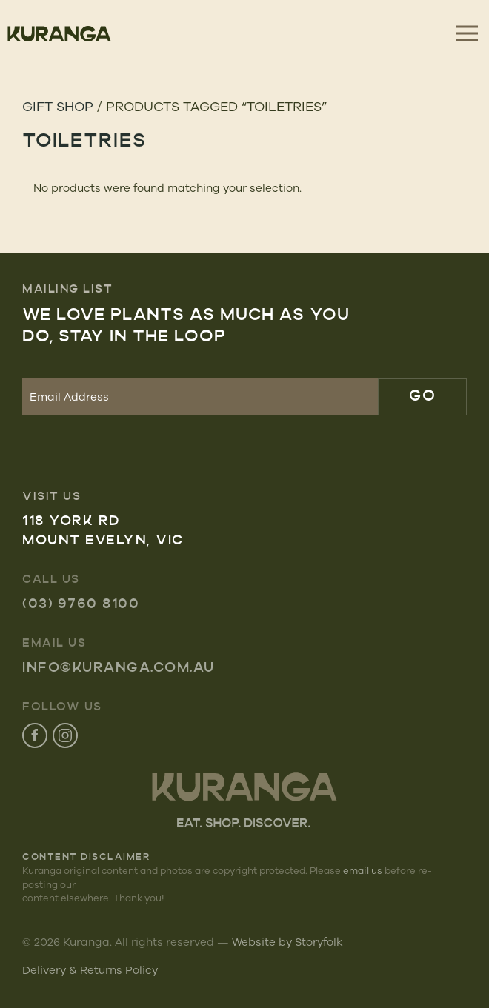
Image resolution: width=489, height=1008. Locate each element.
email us (362, 870)
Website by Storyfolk (287, 941)
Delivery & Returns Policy (90, 970)
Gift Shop (57, 106)
